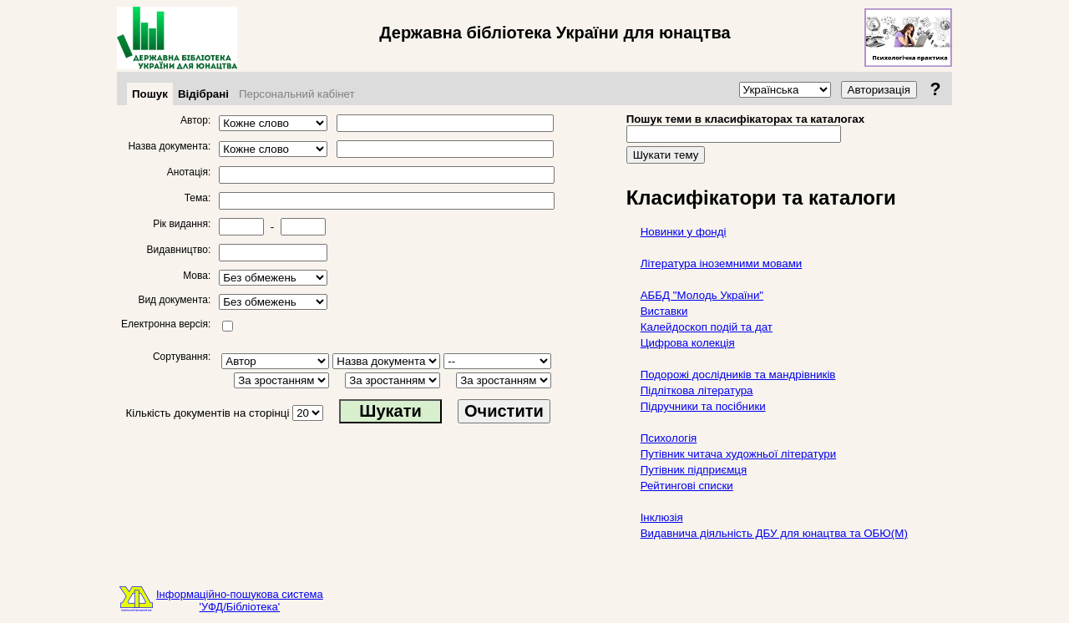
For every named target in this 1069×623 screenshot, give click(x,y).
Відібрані (203, 94)
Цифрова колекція (688, 343)
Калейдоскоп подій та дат (707, 327)
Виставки (664, 311)
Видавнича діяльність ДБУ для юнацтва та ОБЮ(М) (774, 533)
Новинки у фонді (684, 231)
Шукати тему (666, 155)
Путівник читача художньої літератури (738, 454)
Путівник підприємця (694, 469)
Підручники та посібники (703, 406)
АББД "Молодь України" (702, 295)
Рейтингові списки (687, 485)
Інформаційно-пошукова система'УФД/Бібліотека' (239, 600)
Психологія (669, 438)
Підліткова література (697, 390)
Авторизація (879, 90)
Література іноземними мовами (722, 263)
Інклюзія (662, 517)
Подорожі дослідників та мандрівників (738, 374)
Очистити (504, 411)
